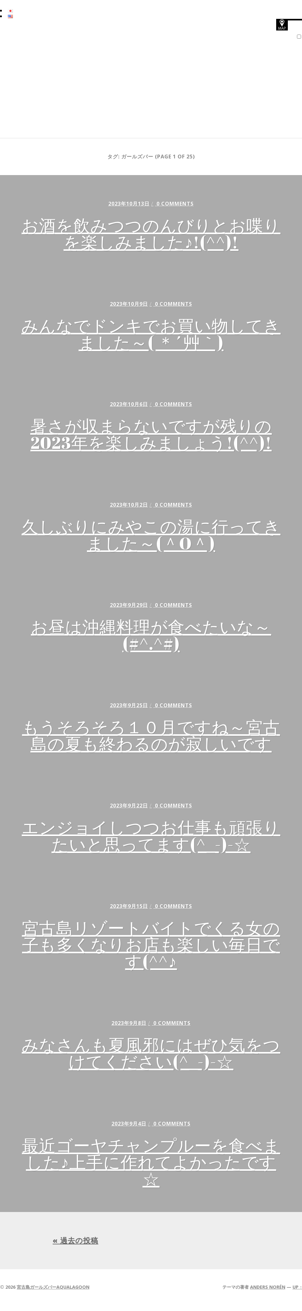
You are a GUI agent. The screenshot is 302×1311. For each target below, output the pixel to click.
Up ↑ (297, 1293)
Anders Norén (267, 1293)
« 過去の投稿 (75, 1246)
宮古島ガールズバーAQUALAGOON (53, 1293)
